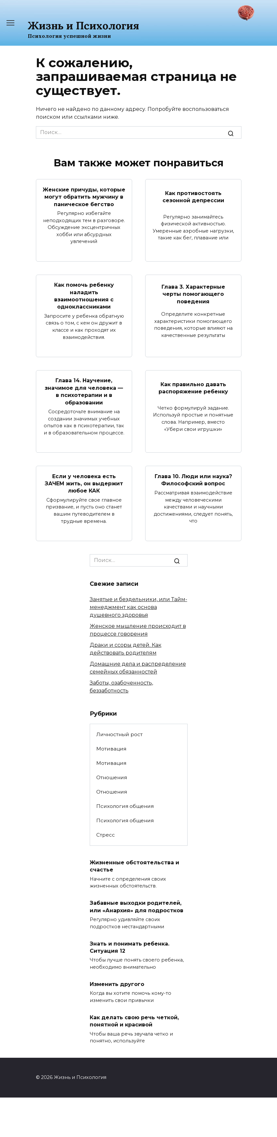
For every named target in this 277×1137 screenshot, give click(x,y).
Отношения (111, 777)
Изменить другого (117, 984)
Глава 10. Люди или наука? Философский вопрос (193, 479)
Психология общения (125, 806)
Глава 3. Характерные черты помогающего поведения (193, 293)
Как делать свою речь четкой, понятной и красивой (134, 1021)
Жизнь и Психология (83, 25)
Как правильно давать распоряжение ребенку (193, 387)
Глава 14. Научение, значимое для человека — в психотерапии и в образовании (84, 391)
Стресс (105, 835)
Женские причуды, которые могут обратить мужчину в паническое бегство (84, 196)
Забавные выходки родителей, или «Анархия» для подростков (136, 906)
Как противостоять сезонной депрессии (193, 196)
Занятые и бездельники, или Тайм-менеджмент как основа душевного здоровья (138, 607)
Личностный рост (119, 734)
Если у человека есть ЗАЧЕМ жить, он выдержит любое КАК (84, 483)
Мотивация (111, 749)
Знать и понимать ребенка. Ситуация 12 (129, 947)
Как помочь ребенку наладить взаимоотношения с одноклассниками (84, 296)
